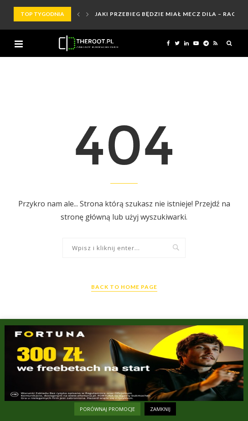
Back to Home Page (124, 286)
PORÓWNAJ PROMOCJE (107, 409)
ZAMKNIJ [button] (160, 409)
